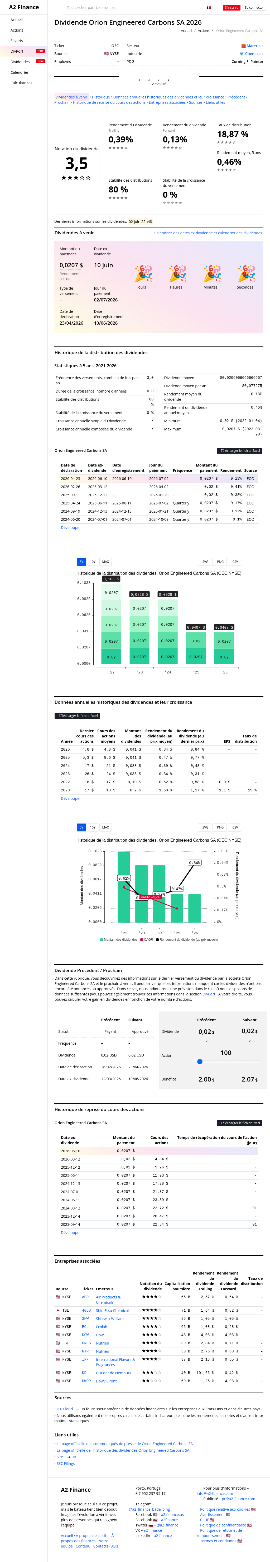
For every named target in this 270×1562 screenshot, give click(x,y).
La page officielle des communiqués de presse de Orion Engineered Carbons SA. (126, 1443)
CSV (234, 561)
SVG (205, 561)
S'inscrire (231, 7)
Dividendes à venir (71, 97)
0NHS (86, 1343)
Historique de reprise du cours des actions (109, 102)
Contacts (100, 1546)
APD (85, 1297)
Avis (114, 1546)
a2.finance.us (172, 1514)
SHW (85, 1319)
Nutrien (102, 1343)
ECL (85, 1327)
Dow (100, 1334)
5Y (81, 561)
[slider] (199, 1061)
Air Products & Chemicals (108, 1300)
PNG (219, 561)
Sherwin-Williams (111, 1318)
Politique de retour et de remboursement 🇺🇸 (219, 1533)
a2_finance (153, 1530)
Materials (255, 45)
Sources (196, 102)
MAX (105, 561)
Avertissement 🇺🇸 (215, 1514)
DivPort (208, 993)
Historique (101, 97)
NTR (85, 1351)
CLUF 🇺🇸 (207, 1519)
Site (61, 1456)
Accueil (186, 30)
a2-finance (163, 1535)
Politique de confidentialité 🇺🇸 (226, 1525)
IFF (85, 1359)
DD (84, 1373)
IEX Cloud (66, 1408)
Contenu (83, 1546)
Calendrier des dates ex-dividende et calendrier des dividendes (208, 232)
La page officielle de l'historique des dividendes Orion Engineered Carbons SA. (124, 1450)
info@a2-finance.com (215, 1493)
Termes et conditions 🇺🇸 (221, 1540)
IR (75, 1456)
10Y (92, 561)
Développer (71, 527)
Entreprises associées (167, 102)
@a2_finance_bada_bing (149, 1509)
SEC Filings (67, 1463)
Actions (203, 30)
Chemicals (254, 53)
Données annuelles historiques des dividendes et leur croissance (168, 97)
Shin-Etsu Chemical (112, 1310)
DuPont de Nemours (113, 1372)
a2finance (169, 1519)
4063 (86, 1310)
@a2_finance (167, 1525)
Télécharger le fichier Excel (239, 450)
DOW (85, 1335)
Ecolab (101, 1326)
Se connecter (254, 7)
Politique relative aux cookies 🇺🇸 (227, 1509)
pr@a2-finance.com (238, 1498)
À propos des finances (87, 1538)
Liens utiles (215, 102)
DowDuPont (106, 1381)
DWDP (86, 1381)
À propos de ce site (92, 1535)
